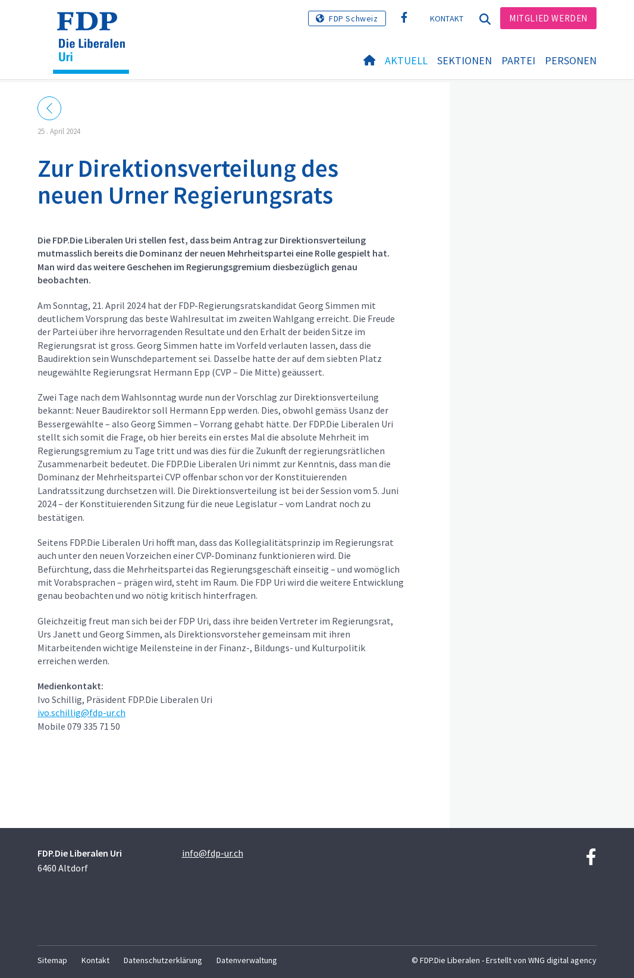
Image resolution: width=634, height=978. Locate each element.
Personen (571, 60)
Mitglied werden (548, 18)
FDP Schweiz (353, 18)
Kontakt (447, 18)
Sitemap (52, 960)
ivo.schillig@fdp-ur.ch (81, 712)
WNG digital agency (562, 960)
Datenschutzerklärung (163, 960)
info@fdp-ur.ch (212, 853)
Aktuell (406, 60)
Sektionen (464, 60)
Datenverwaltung (246, 960)
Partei (518, 60)
